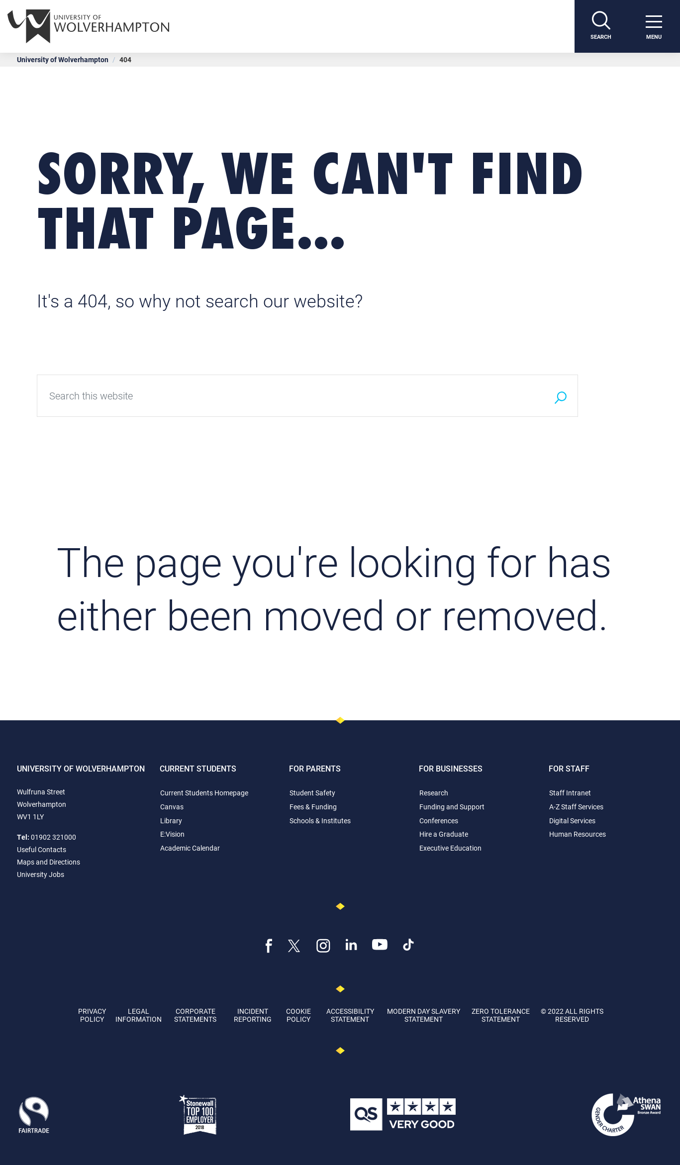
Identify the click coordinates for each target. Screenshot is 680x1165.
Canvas (172, 806)
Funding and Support (452, 806)
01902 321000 (53, 837)
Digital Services (572, 820)
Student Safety (312, 792)
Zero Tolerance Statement (501, 1014)
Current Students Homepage (204, 792)
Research (433, 792)
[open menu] (653, 26)
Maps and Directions (48, 862)
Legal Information (138, 1014)
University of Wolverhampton (62, 59)
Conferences (438, 820)
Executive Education (450, 848)
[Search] (601, 26)
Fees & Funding (313, 806)
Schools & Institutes (320, 820)
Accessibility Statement (350, 1014)
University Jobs (40, 874)
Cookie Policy (298, 1014)
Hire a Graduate (443, 834)
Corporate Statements (195, 1014)
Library (171, 820)
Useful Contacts (41, 849)
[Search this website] (290, 396)
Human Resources (577, 834)
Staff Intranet (570, 792)
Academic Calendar (190, 848)
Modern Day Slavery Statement (423, 1014)
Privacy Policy (92, 1014)
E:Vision (172, 834)
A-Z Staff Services (576, 806)
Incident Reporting (253, 1014)
